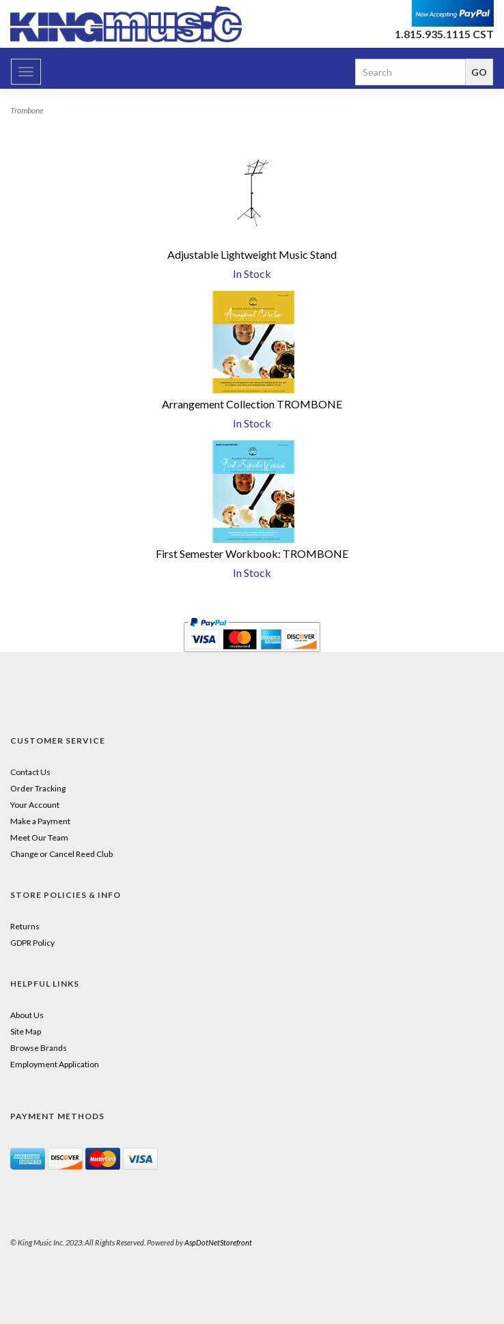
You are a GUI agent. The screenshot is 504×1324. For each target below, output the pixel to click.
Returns (25, 926)
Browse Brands (38, 1048)
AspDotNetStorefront (218, 1242)
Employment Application (54, 1064)
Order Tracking (38, 788)
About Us (27, 1015)
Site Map (25, 1031)
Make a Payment (40, 821)
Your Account (34, 805)
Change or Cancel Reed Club (61, 854)
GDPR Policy (32, 943)
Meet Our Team (39, 837)
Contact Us (30, 772)
